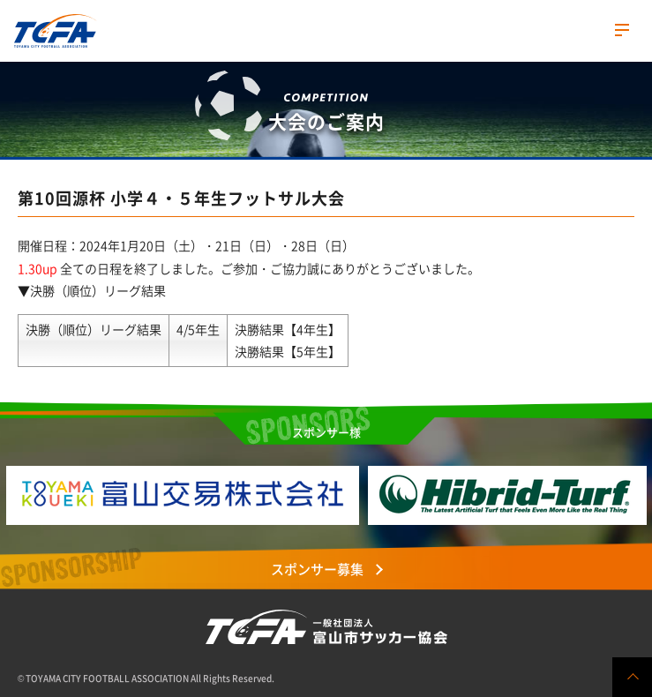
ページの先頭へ (632, 677)
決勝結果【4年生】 (288, 329)
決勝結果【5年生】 (288, 351)
